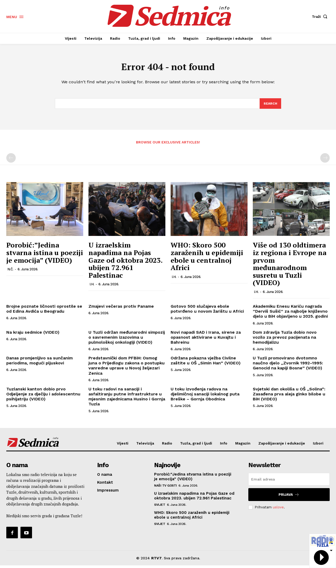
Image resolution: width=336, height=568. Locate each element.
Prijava (289, 497)
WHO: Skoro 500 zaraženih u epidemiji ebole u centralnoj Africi (207, 259)
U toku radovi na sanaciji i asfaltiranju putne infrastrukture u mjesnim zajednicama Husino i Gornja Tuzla (126, 399)
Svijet (159, 507)
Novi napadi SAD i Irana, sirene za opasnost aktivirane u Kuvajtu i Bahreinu (206, 339)
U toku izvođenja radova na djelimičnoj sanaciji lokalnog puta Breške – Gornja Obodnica (205, 396)
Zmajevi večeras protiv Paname (121, 308)
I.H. (92, 287)
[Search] (270, 105)
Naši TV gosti (165, 488)
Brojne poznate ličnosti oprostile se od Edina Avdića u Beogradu (44, 311)
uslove (278, 510)
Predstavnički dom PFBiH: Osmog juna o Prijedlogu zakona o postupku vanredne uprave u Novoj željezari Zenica (126, 368)
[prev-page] (11, 160)
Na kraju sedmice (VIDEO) (32, 334)
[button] (321, 16)
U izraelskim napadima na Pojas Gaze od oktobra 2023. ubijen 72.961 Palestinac (125, 262)
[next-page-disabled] (325, 160)
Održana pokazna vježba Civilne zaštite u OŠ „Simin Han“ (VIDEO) (205, 363)
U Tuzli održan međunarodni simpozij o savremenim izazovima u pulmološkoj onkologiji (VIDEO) (126, 339)
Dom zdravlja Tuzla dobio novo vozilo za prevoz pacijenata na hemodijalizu (285, 339)
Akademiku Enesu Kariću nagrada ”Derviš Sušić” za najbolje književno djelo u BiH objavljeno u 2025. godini (290, 313)
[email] (289, 482)
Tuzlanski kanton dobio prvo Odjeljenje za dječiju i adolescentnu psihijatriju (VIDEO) (43, 396)
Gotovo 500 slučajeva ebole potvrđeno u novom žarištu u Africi (207, 311)
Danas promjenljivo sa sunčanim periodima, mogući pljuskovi (39, 363)
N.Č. (10, 271)
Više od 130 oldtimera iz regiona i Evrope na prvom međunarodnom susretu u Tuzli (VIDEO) (289, 266)
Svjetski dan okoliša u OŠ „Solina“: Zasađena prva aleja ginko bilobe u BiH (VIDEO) (289, 396)
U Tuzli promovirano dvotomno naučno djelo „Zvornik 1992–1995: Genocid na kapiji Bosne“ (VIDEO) (288, 365)
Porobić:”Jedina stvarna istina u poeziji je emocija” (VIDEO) (44, 255)
